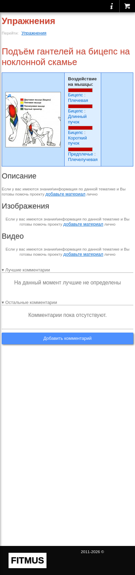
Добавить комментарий (67, 338)
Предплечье (80, 154)
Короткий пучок (77, 140)
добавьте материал (65, 194)
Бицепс (75, 94)
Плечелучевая (82, 159)
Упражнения (34, 33)
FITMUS (27, 560)
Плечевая (78, 100)
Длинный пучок (77, 119)
